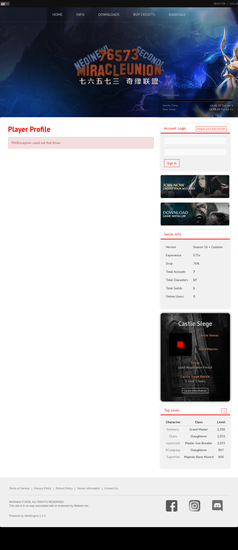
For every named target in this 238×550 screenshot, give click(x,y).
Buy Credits (144, 14)
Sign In (171, 163)
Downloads (108, 14)
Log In (234, 3)
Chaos (173, 436)
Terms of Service (19, 488)
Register (219, 3)
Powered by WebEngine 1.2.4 (27, 515)
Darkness (173, 429)
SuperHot (173, 457)
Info (80, 14)
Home (57, 14)
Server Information (88, 488)
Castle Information (195, 390)
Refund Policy (64, 488)
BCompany (173, 450)
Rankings (177, 14)
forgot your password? (211, 128)
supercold (173, 443)
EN (5, 3)
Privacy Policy (42, 488)
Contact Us (111, 488)
